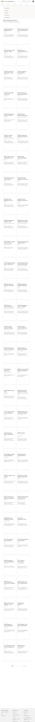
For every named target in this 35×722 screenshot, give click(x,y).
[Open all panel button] (2, 4)
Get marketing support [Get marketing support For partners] (27, 715)
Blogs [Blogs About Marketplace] (2, 713)
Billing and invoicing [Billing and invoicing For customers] (15, 721)
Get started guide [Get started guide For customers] (15, 713)
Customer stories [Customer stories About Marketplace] (3, 715)
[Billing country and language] (26, 1)
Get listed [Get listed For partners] (25, 713)
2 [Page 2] (14, 666)
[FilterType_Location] (4, 8)
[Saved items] (19, 1)
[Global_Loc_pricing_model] (4, 17)
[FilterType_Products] (4, 10)
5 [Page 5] (21, 666)
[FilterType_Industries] (4, 13)
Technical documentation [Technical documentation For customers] (16, 715)
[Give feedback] (15, 1)
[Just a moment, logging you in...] (33, 1)
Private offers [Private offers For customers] (14, 717)
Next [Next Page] (24, 666)
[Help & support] (17, 1)
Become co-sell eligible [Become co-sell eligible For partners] (27, 721)
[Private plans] (21, 1)
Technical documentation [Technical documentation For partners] (27, 717)
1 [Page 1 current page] (12, 666)
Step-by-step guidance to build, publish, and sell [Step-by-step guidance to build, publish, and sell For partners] (28, 719)
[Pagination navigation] (19, 666)
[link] (9, 34)
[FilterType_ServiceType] (4, 15)
